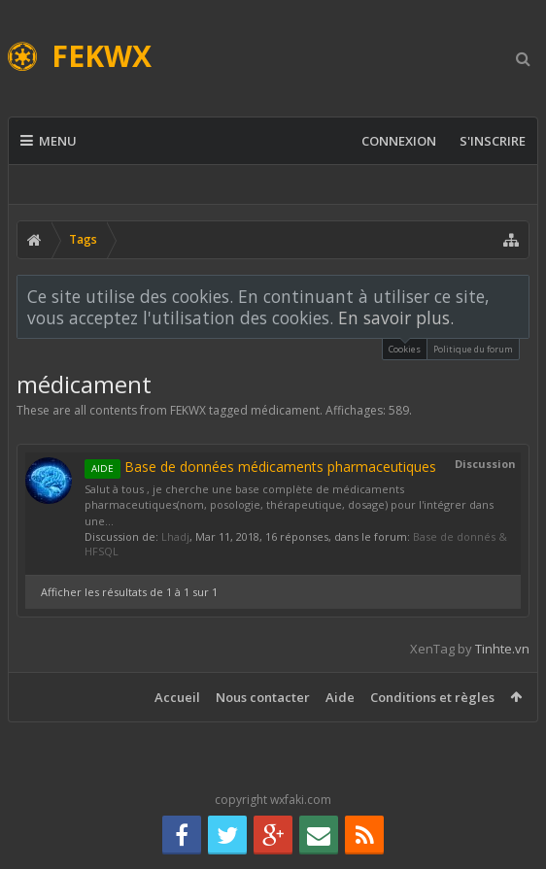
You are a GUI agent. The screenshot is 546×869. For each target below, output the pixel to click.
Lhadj (175, 536)
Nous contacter (263, 697)
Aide (340, 697)
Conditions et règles (432, 697)
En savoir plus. (396, 317)
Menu (48, 140)
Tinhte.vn (502, 648)
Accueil (177, 697)
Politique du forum (473, 349)
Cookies (405, 347)
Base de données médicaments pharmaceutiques (260, 466)
